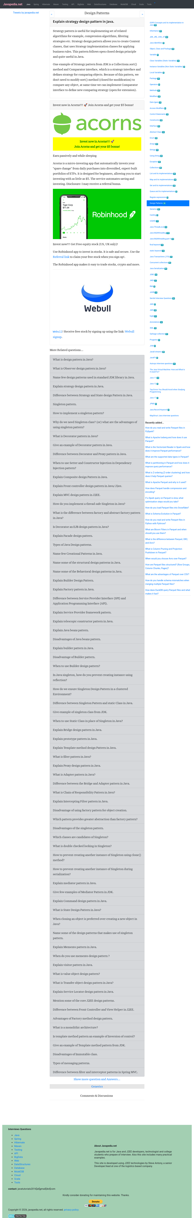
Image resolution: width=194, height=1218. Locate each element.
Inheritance (156, 31)
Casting (154, 215)
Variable (154, 55)
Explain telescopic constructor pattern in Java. (83, 621)
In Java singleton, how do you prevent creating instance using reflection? (92, 677)
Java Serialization (158, 268)
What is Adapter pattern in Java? (74, 774)
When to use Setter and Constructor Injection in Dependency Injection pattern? (92, 465)
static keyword (157, 251)
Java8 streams (157, 352)
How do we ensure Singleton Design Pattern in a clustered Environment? (90, 691)
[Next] (142, 14)
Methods (155, 90)
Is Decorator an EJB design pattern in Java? (81, 527)
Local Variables (157, 72)
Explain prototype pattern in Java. (75, 739)
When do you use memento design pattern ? (81, 956)
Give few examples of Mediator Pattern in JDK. (83, 892)
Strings (154, 150)
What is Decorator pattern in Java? (75, 436)
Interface (155, 126)
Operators (155, 84)
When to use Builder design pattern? (76, 666)
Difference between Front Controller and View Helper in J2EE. (93, 1009)
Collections (156, 168)
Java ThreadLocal (158, 227)
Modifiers (155, 96)
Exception (155, 162)
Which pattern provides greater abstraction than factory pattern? (95, 819)
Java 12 (154, 384)
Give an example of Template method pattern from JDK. (89, 1045)
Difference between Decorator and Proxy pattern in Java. (90, 454)
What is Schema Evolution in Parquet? (163, 514)
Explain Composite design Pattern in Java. (80, 477)
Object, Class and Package (162, 49)
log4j (153, 316)
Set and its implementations (163, 185)
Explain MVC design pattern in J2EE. (76, 495)
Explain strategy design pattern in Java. (78, 386)
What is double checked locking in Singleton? (82, 846)
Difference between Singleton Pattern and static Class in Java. (93, 703)
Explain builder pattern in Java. (73, 648)
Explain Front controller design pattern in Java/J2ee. (87, 486)
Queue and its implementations (163, 191)
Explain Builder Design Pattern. (73, 580)
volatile (154, 221)
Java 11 (154, 378)
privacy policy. (71, 1209)
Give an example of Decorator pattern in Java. (83, 445)
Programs (155, 340)
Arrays (154, 144)
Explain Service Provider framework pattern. (82, 612)
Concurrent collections (160, 262)
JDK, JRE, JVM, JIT (159, 37)
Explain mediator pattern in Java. (75, 883)
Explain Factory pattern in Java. (73, 589)
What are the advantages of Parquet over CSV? (167, 574)
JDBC (153, 274)
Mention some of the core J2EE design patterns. (84, 1000)
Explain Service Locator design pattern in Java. (83, 991)
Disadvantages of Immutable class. (75, 1054)
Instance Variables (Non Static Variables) (167, 67)
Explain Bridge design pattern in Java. (77, 730)
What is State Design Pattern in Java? (77, 910)
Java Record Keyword (159, 410)
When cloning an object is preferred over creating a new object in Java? (95, 921)
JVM (153, 346)
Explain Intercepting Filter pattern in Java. (80, 801)
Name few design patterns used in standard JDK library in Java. (94, 377)
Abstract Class (157, 132)
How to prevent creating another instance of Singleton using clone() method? (97, 857)
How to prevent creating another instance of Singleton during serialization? (93, 871)
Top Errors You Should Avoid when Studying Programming (167, 391)
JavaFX (154, 358)
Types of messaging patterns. (71, 1063)
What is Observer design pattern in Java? (79, 368)
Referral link (61, 257)
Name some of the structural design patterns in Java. (87, 562)
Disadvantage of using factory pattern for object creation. (90, 810)
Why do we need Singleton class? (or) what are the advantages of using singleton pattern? (95, 424)
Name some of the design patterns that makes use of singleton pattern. (93, 935)
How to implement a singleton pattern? (78, 413)
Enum (153, 138)
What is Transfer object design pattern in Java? (83, 983)
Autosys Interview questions (163, 363)
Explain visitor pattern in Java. (73, 965)
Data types (155, 102)
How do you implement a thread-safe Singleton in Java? (89, 504)
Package (155, 78)
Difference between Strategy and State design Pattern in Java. (93, 395)
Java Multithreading (160, 233)
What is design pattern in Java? (73, 359)
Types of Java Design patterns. (72, 544)
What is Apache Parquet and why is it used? (165, 482)
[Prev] (52, 14)
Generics (97, 1086)
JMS (153, 310)
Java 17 (154, 398)
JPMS (153, 404)
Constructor (156, 120)
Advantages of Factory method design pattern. (83, 1018)
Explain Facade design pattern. (73, 536)
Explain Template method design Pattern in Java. (85, 748)
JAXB (153, 292)
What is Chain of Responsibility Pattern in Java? (84, 792)
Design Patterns (158, 203)
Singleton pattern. (65, 404)
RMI (152, 286)
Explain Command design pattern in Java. (80, 901)
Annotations (156, 322)
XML (153, 328)
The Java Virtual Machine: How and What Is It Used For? (167, 371)
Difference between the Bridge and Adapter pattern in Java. (91, 783)
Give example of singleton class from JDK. (80, 712)
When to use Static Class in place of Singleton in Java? (88, 721)
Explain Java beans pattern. (71, 630)
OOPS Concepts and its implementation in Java (167, 24)
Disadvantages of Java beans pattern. (77, 639)
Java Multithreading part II (162, 239)
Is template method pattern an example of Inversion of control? (94, 1036)
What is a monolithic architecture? (75, 1027)
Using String (156, 156)
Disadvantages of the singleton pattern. (78, 828)
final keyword (157, 245)
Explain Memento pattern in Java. (75, 947)
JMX (153, 304)
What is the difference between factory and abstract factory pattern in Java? (96, 515)
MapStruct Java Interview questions (164, 416)
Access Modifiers (158, 108)
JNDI (153, 280)
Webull (57, 331)
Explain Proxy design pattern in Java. (77, 765)
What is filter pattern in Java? (72, 756)
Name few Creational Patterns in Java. (78, 553)
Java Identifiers (157, 43)
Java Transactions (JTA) (161, 257)
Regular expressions (159, 197)
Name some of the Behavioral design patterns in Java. (87, 571)
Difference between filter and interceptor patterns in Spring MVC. (95, 1072)
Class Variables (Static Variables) (165, 61)
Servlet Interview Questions (162, 298)
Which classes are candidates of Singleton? (80, 837)
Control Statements (159, 114)
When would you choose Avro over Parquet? (166, 558)
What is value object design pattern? (76, 974)
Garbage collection (159, 334)
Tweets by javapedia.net (26, 12)
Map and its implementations (163, 180)
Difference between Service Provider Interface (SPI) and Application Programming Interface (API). (89, 600)
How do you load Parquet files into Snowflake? (167, 507)
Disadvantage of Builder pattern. (74, 657)
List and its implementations (163, 173)
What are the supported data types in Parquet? (167, 457)
